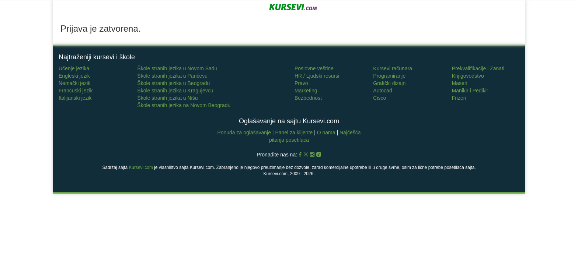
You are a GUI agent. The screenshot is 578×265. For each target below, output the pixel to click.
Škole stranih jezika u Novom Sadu (177, 68)
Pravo (301, 83)
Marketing (306, 90)
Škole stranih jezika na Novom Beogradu (183, 105)
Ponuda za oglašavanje (244, 132)
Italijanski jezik (75, 98)
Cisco (379, 98)
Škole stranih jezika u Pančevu (172, 76)
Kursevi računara (392, 68)
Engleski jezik (74, 76)
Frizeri (459, 98)
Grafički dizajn (389, 83)
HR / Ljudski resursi (317, 76)
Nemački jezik (74, 83)
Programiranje (389, 76)
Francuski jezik (76, 90)
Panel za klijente (294, 132)
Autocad (382, 90)
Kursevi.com (141, 167)
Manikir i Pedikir (470, 90)
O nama (326, 132)
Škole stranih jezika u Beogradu (173, 83)
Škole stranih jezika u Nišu (167, 98)
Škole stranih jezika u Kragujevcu (175, 90)
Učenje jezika (74, 68)
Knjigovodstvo (468, 76)
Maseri (459, 83)
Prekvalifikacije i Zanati (478, 68)
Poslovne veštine (314, 68)
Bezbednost (308, 98)
